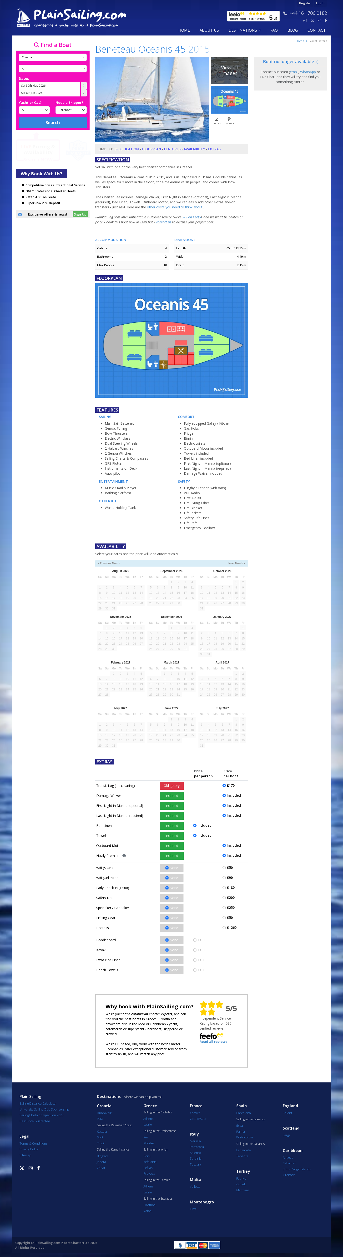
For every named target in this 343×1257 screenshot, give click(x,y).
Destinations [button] (243, 30)
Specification (127, 149)
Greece (150, 1106)
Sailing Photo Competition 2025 (41, 1115)
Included (171, 795)
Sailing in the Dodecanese (159, 1131)
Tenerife (242, 1156)
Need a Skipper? (69, 102)
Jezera (101, 1162)
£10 (200, 960)
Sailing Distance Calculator (38, 1103)
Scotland (291, 1128)
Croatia (104, 1106)
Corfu (147, 1156)
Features (172, 149)
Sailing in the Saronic (156, 1180)
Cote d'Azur (198, 1118)
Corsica (195, 1113)
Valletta (195, 1186)
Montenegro (202, 1202)
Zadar (101, 1168)
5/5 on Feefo (191, 217)
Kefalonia (149, 1162)
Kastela (102, 1131)
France (196, 1106)
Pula (100, 1118)
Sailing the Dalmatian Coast (114, 1125)
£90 (230, 877)
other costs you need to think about (174, 207)
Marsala (195, 1141)
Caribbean (293, 1150)
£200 (231, 897)
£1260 (232, 927)
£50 (230, 867)
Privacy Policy (29, 1149)
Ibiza (239, 1125)
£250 (231, 907)
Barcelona (243, 1113)
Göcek (241, 1184)
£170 (231, 785)
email (294, 72)
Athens (148, 1118)
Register (305, 3)
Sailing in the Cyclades (157, 1112)
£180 (231, 887)
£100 (201, 940)
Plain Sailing (30, 1096)
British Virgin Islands (297, 1169)
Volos (147, 1211)
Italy (194, 1134)
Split (100, 1137)
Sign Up (80, 214)
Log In (320, 3)
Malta (195, 1179)
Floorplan (151, 149)
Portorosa (197, 1147)
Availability (194, 149)
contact (317, 30)
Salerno (195, 1153)
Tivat (193, 1209)
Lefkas (147, 1168)
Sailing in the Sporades (157, 1198)
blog (293, 30)
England (290, 1106)
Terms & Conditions (33, 1143)
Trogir (101, 1143)
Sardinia (196, 1158)
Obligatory (172, 785)
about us (209, 30)
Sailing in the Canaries (250, 1144)
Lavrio (147, 1124)
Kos (145, 1137)
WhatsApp (308, 72)
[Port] (53, 68)
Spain (241, 1106)
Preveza (149, 1173)
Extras (214, 149)
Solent (287, 1113)
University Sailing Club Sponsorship (44, 1109)
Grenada (289, 1175)
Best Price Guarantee (35, 1121)
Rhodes (148, 1143)
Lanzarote (243, 1150)
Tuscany (196, 1164)
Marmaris (242, 1190)
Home (184, 30)
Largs (286, 1135)
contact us (163, 222)
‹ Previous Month (109, 563)
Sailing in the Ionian (155, 1149)
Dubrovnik (104, 1113)
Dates (24, 78)
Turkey (243, 1171)
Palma (240, 1131)
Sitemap (25, 1155)
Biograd (102, 1156)
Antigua (288, 1157)
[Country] (53, 57)
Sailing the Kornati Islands (113, 1149)
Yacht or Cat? (30, 102)
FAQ (274, 30)
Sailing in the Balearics (250, 1119)
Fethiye (241, 1178)
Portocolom (244, 1137)
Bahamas (289, 1163)
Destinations (109, 1096)
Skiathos (149, 1205)
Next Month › (236, 563)
